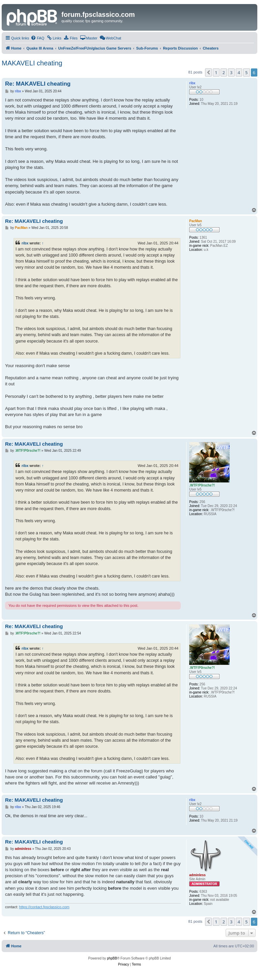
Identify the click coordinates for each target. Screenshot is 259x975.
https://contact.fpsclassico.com (44, 907)
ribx (25, 243)
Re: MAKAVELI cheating (37, 84)
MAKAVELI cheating (32, 63)
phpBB (112, 958)
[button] (208, 72)
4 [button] (239, 72)
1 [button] (216, 72)
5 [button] (246, 72)
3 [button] (231, 72)
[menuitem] (37, 38)
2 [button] (224, 72)
